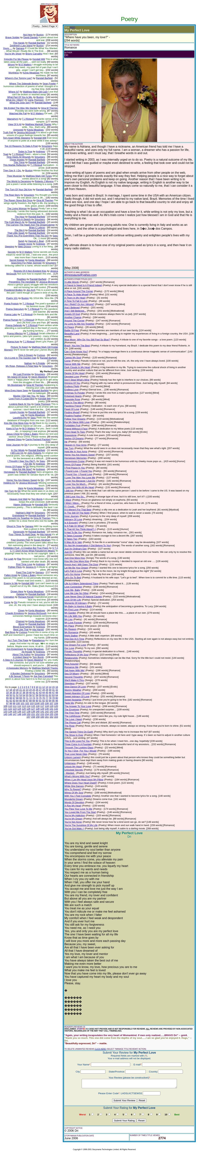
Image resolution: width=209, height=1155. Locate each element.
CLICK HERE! (100, 1049)
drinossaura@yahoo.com (80, 274)
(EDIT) (72, 27)
